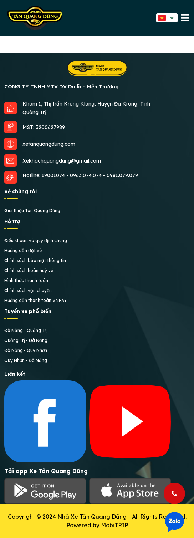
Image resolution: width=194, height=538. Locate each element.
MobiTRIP (114, 525)
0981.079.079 (122, 175)
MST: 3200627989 (43, 127)
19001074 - (56, 175)
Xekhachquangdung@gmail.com (61, 161)
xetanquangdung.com (48, 144)
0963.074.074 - (88, 175)
